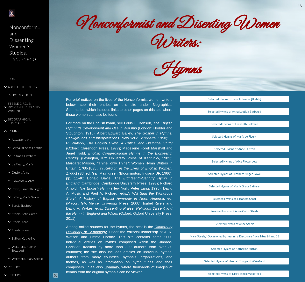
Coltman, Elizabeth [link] (24, 156)
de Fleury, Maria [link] (22, 164)
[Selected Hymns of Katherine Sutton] (234, 248)
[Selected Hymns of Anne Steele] (234, 223)
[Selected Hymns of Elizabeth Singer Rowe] (234, 174)
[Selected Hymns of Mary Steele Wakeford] (234, 273)
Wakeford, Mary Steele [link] (27, 258)
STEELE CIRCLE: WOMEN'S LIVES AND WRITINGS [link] (24, 107)
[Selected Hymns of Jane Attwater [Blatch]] (234, 99)
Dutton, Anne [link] (20, 172)
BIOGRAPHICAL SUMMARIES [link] (19, 121)
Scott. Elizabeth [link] (22, 205)
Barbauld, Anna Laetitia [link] (27, 147)
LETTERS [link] (14, 275)
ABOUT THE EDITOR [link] (22, 87)
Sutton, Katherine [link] (23, 238)
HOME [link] (13, 79)
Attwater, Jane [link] (21, 139)
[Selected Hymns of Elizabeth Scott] (234, 198)
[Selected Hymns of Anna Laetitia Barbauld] (234, 111)
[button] (300, 5)
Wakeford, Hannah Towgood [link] (24, 248)
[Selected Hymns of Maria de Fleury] (234, 136)
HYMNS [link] (13, 131)
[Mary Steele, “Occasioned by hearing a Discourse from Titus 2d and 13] (234, 236)
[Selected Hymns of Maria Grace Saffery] (234, 186)
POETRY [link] (14, 267)
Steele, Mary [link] (20, 230)
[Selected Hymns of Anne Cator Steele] (234, 211)
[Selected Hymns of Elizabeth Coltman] (234, 123)
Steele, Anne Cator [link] (24, 213)
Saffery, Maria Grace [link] (25, 197)
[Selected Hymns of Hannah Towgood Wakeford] (234, 261)
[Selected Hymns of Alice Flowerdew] (234, 161)
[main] (177, 45)
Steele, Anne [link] (20, 222)
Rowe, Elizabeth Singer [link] (27, 189)
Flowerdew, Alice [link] (23, 181)
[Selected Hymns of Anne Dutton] (234, 148)
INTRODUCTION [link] (20, 95)
